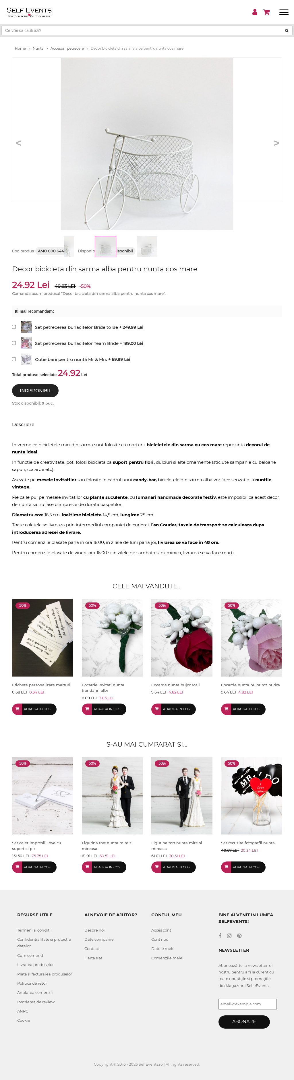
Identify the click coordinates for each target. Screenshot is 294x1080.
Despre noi (94, 930)
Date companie (99, 939)
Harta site (93, 958)
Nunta (40, 48)
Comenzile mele (166, 958)
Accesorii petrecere (69, 48)
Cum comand (30, 955)
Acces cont (161, 930)
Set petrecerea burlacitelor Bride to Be (76, 327)
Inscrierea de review (36, 1002)
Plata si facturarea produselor (44, 974)
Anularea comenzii (35, 992)
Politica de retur (32, 983)
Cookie (23, 1020)
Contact (91, 948)
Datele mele (163, 948)
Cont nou (160, 939)
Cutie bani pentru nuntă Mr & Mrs (71, 359)
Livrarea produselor (35, 964)
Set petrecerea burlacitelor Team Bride (77, 343)
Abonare (244, 1021)
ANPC (22, 1011)
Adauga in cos (37, 709)
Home (22, 48)
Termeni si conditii (34, 930)
